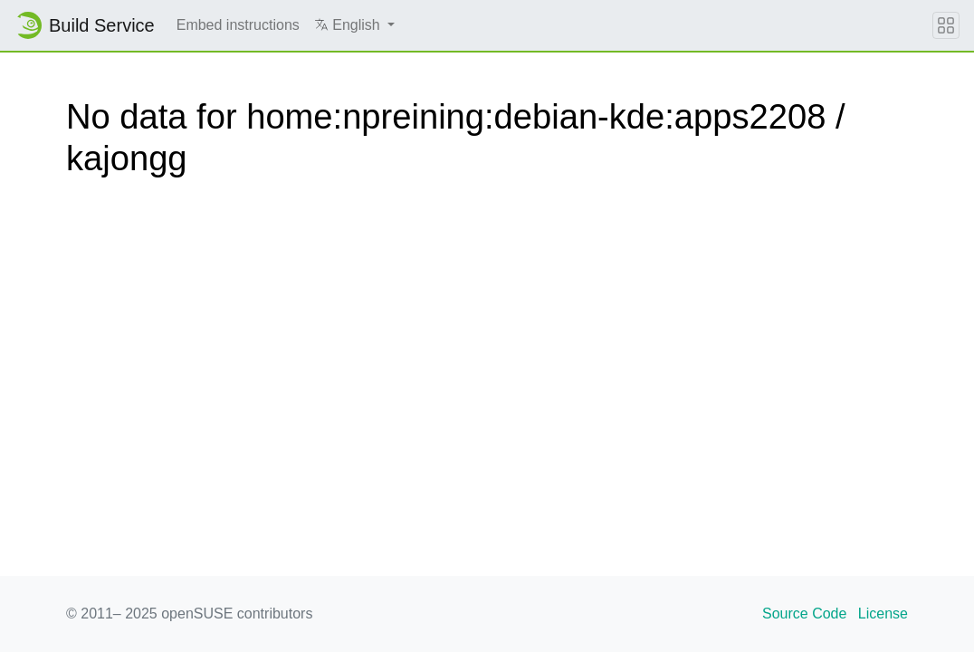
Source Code (804, 613)
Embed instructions (238, 25)
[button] (354, 25)
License (883, 613)
